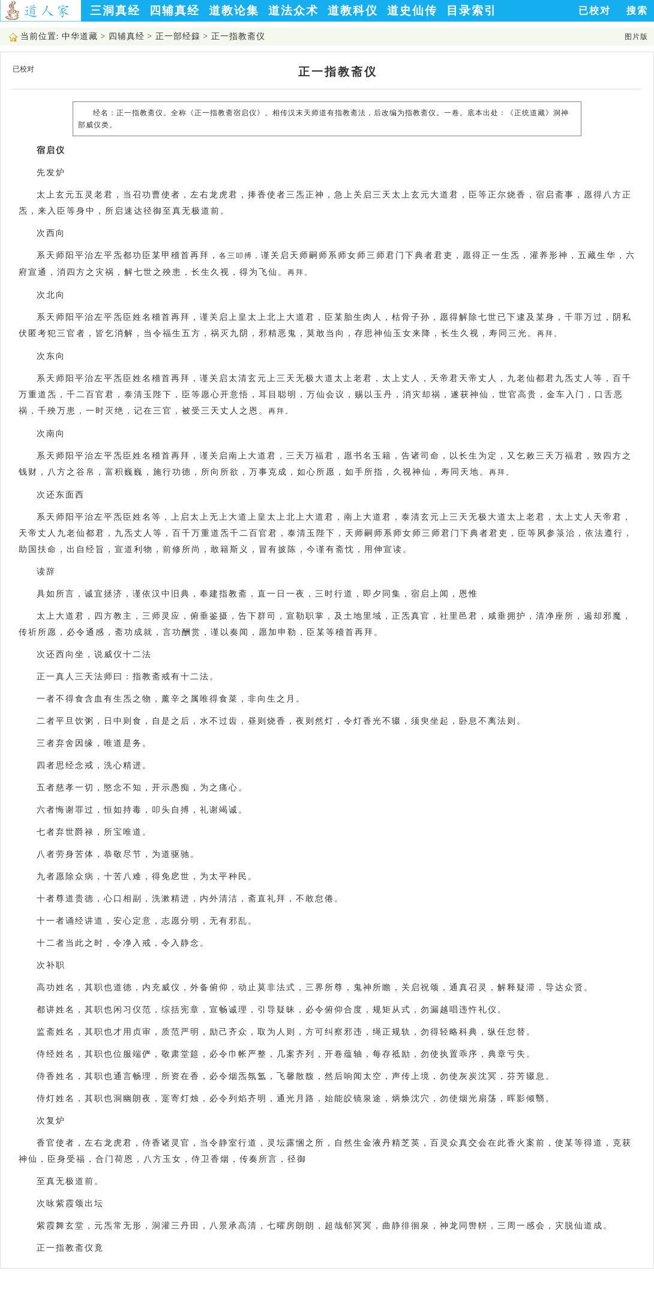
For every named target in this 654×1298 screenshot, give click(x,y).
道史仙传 (412, 10)
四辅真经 (174, 10)
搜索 (637, 10)
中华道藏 (80, 36)
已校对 (594, 10)
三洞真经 (115, 10)
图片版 (636, 36)
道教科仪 (353, 10)
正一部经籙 (177, 36)
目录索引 (471, 10)
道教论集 (234, 10)
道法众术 (293, 10)
